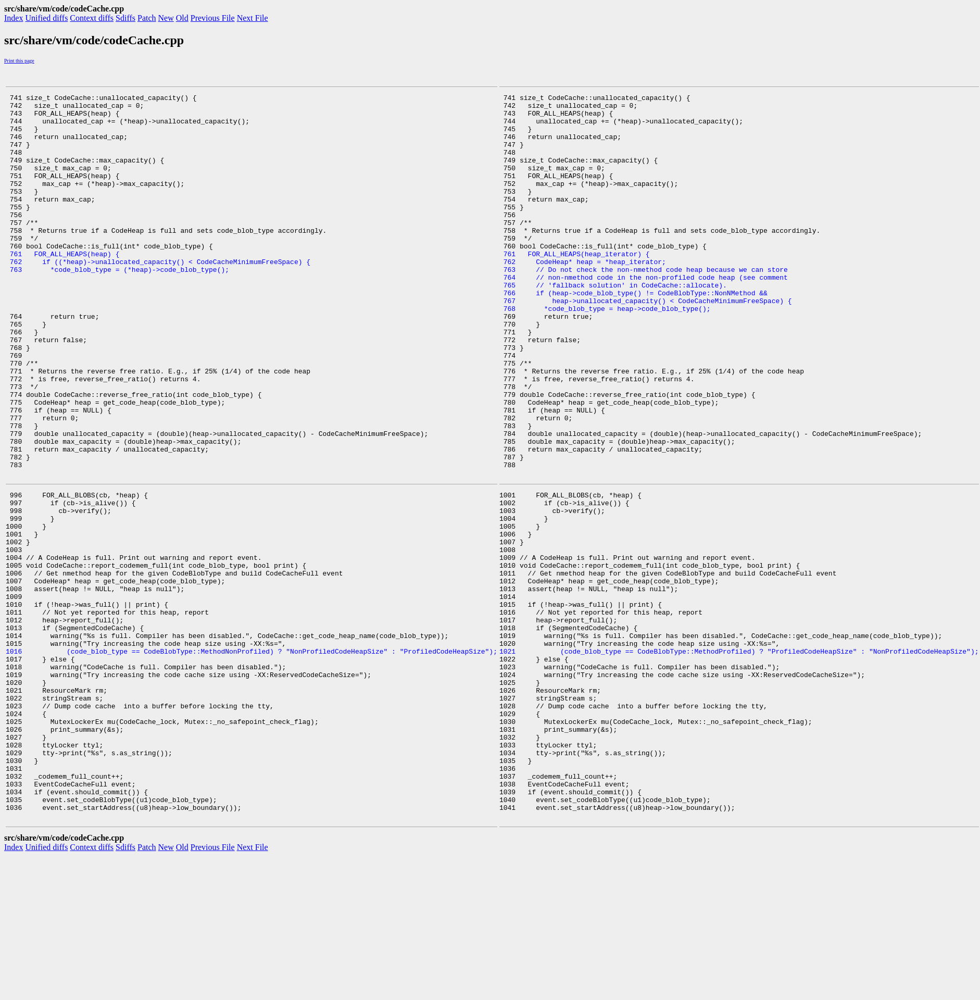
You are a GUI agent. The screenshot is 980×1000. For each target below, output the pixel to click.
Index (13, 18)
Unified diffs (46, 18)
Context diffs (92, 18)
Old (182, 18)
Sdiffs (125, 18)
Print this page (19, 61)
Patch (146, 18)
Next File (252, 18)
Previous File (213, 18)
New (166, 18)
